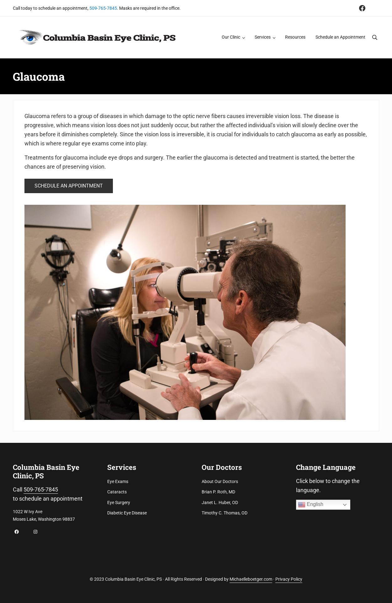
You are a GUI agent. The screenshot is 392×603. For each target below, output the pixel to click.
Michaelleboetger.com (251, 579)
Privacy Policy (288, 579)
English (310, 504)
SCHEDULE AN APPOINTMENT (68, 186)
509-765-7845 (103, 8)
